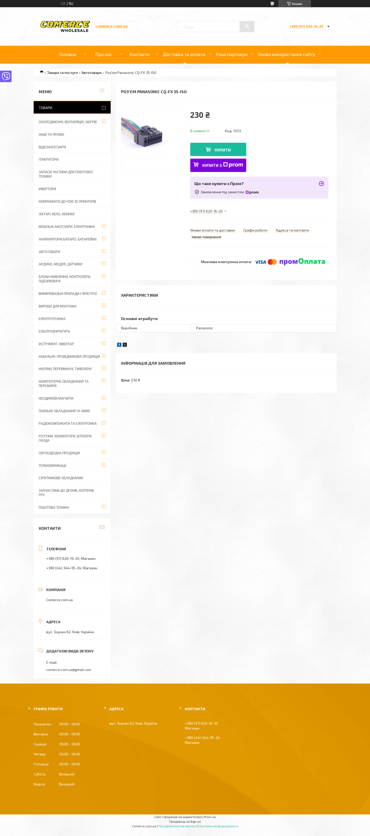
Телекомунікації (52, 466)
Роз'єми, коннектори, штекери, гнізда (65, 438)
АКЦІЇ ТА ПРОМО (51, 134)
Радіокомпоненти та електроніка (68, 423)
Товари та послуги (62, 72)
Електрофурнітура (54, 331)
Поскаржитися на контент (177, 826)
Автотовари (91, 72)
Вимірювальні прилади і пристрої (68, 294)
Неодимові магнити (56, 398)
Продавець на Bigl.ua (185, 821)
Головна (67, 54)
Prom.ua (210, 817)
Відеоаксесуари (52, 147)
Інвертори (47, 189)
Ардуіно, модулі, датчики (60, 264)
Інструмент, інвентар (56, 344)
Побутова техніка (54, 507)
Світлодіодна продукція (59, 453)
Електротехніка (52, 319)
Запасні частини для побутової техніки (66, 174)
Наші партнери (232, 54)
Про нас (103, 54)
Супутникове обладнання (61, 478)
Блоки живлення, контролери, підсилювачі (65, 279)
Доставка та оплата (184, 54)
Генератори (49, 159)
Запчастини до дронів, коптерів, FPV (66, 492)
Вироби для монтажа (58, 306)
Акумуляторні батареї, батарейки (68, 239)
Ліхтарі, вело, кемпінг (57, 214)
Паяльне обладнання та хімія (64, 411)
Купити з (222, 165)
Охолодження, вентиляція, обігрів (68, 122)
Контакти (139, 54)
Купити (223, 149)
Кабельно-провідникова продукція (69, 356)
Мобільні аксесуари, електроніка (67, 227)
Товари (45, 107)
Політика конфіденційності (218, 826)
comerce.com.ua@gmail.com (68, 669)
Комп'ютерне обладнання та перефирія (64, 383)
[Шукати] (247, 26)
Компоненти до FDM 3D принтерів (67, 201)
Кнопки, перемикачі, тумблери (65, 369)
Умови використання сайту (286, 54)
